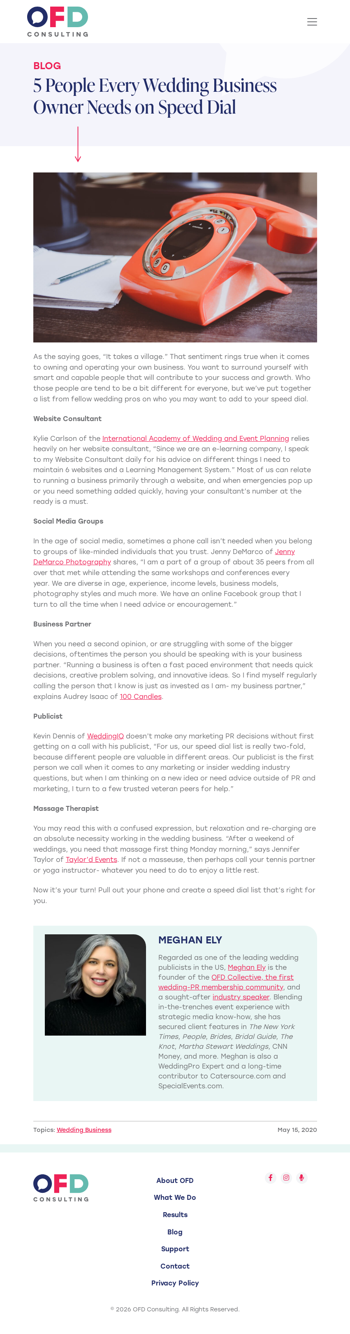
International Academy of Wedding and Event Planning (195, 438)
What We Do (175, 1197)
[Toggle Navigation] (312, 22)
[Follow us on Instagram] (286, 1178)
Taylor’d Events (91, 860)
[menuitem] (175, 1181)
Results (175, 1215)
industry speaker (241, 997)
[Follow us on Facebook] (270, 1178)
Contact (175, 1266)
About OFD (175, 1181)
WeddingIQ (105, 736)
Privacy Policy (175, 1283)
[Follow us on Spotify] (302, 1178)
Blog (47, 66)
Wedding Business (84, 1130)
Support (175, 1249)
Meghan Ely (247, 967)
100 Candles (141, 697)
